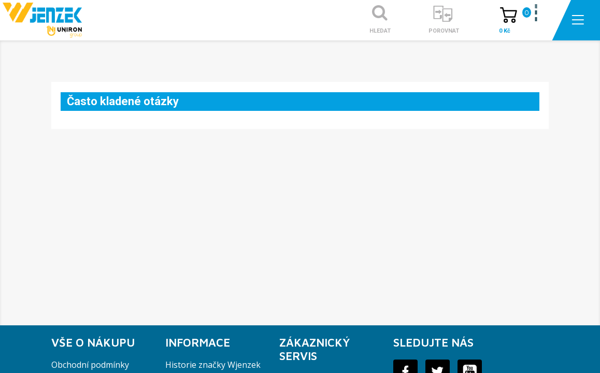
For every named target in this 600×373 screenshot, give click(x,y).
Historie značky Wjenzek (213, 364)
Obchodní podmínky (90, 364)
